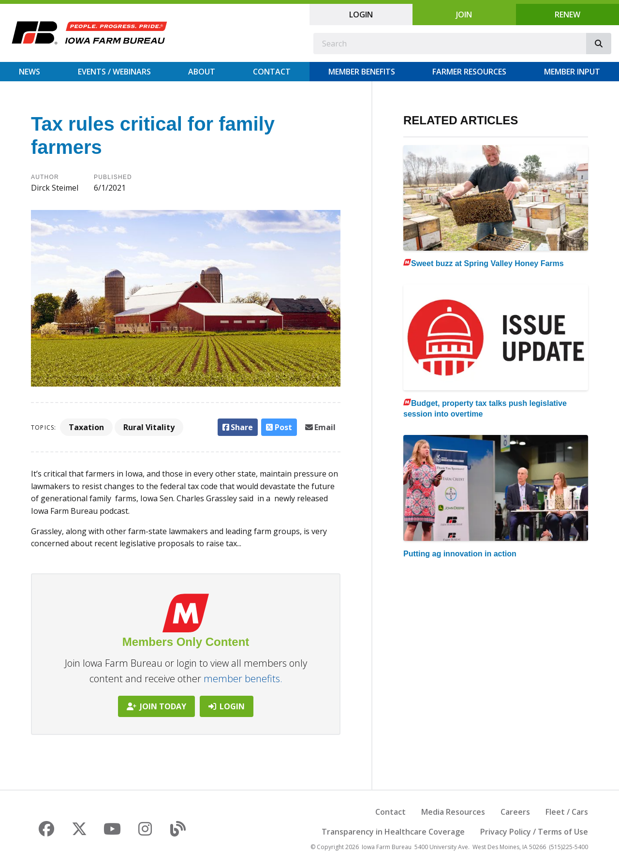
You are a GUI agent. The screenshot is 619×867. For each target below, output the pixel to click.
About (201, 71)
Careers (515, 812)
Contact (272, 71)
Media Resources (453, 812)
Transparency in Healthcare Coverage (393, 831)
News (29, 71)
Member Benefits (361, 71)
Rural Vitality (149, 427)
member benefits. (243, 678)
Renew (567, 14)
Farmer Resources (469, 71)
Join (464, 14)
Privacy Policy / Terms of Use (534, 831)
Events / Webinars (114, 71)
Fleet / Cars (566, 812)
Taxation (86, 427)
